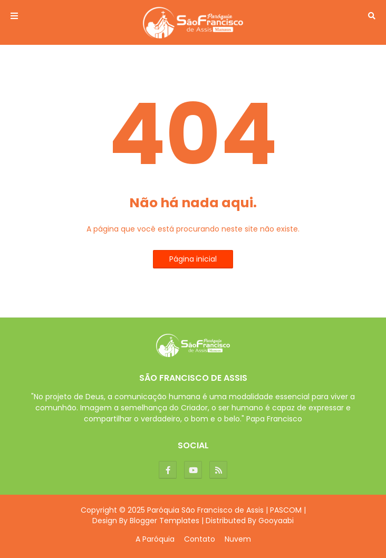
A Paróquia (155, 539)
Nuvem (238, 539)
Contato (199, 539)
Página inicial (193, 259)
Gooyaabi (276, 520)
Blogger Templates (164, 520)
